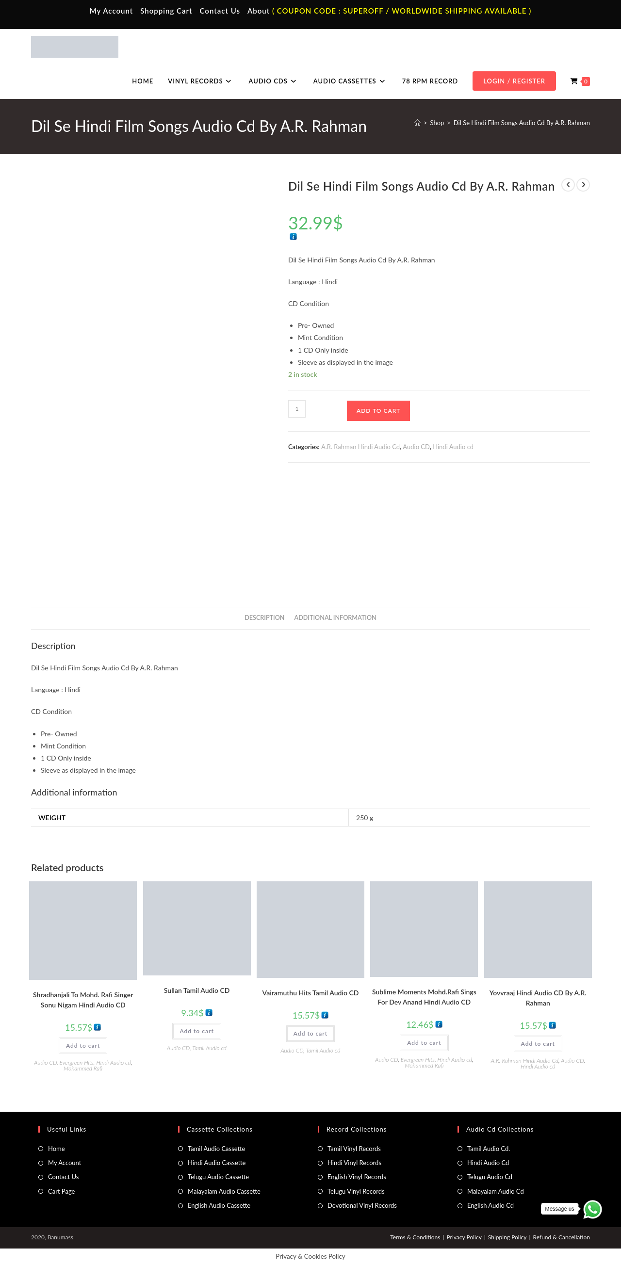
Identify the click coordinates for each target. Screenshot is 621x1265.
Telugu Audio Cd (489, 1177)
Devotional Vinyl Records (362, 1205)
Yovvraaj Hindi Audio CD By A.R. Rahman (538, 998)
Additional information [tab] (335, 617)
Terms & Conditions (415, 1237)
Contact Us (220, 10)
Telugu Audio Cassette (218, 1177)
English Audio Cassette (219, 1205)
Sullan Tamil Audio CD (197, 990)
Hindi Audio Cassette (216, 1163)
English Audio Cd (490, 1205)
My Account (111, 10)
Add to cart (378, 410)
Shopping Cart (166, 10)
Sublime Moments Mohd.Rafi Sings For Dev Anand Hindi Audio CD (424, 997)
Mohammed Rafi (83, 1068)
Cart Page (61, 1191)
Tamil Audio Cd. (488, 1148)
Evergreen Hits (77, 1062)
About (258, 10)
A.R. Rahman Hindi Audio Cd (360, 447)
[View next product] (583, 185)
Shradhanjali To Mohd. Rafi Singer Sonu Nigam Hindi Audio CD (83, 999)
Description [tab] (264, 617)
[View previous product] (568, 185)
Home (56, 1148)
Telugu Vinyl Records (356, 1191)
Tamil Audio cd (209, 1048)
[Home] (417, 123)
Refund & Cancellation (561, 1237)
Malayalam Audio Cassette (224, 1191)
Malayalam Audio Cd (495, 1191)
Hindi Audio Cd (488, 1163)
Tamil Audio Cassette (216, 1148)
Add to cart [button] (83, 1045)
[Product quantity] (297, 409)
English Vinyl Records (356, 1177)
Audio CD (416, 447)
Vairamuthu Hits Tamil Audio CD (310, 993)
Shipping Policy (507, 1237)
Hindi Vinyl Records (354, 1163)
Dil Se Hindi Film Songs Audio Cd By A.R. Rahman (522, 123)
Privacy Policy (463, 1237)
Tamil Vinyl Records (354, 1148)
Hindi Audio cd (453, 447)
